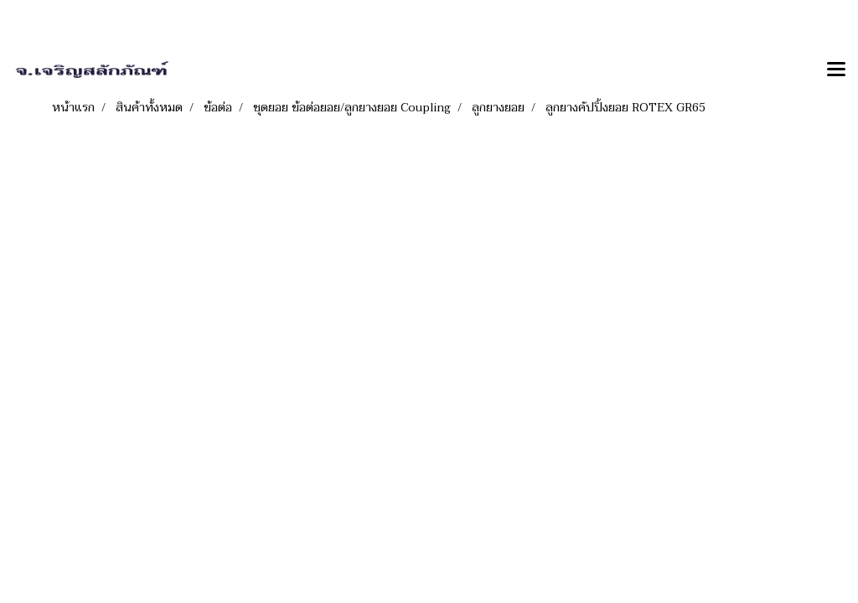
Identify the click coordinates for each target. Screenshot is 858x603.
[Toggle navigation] (836, 70)
